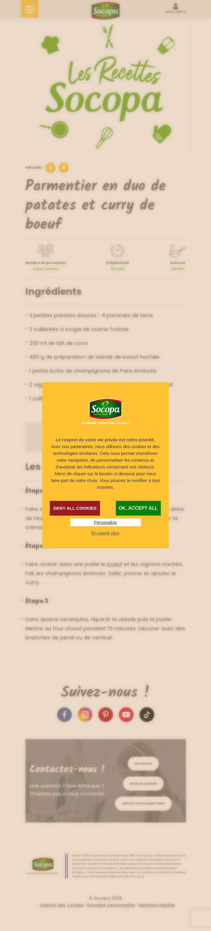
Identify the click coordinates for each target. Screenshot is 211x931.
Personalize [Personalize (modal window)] (105, 522)
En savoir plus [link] (105, 532)
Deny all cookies (75, 508)
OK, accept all (138, 508)
